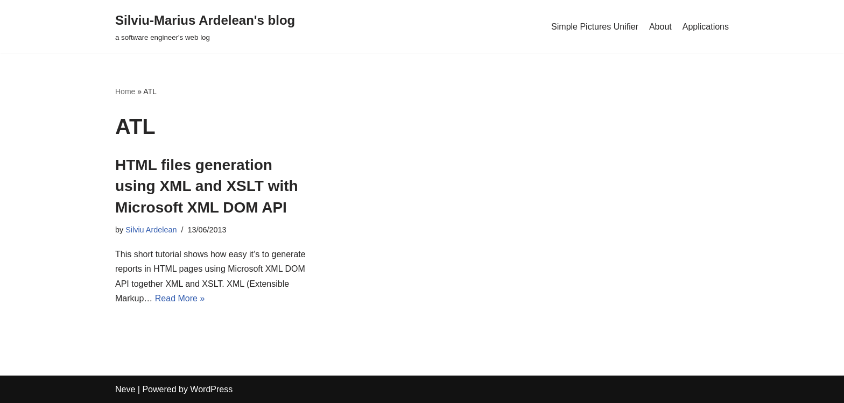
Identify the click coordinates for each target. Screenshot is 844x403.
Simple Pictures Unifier (594, 26)
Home (125, 91)
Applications (706, 26)
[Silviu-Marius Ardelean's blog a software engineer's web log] (205, 27)
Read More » (180, 298)
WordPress (211, 389)
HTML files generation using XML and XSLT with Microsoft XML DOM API (206, 186)
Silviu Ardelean (151, 229)
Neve (125, 389)
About (660, 26)
